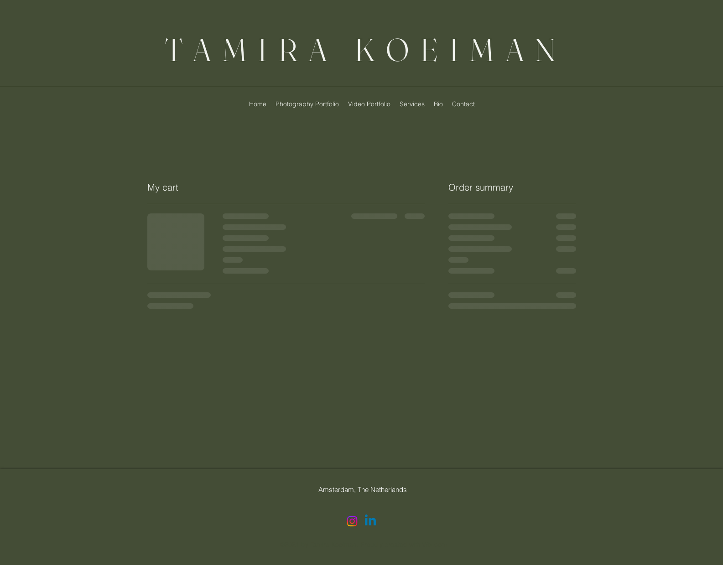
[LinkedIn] (370, 521)
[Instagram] (352, 521)
